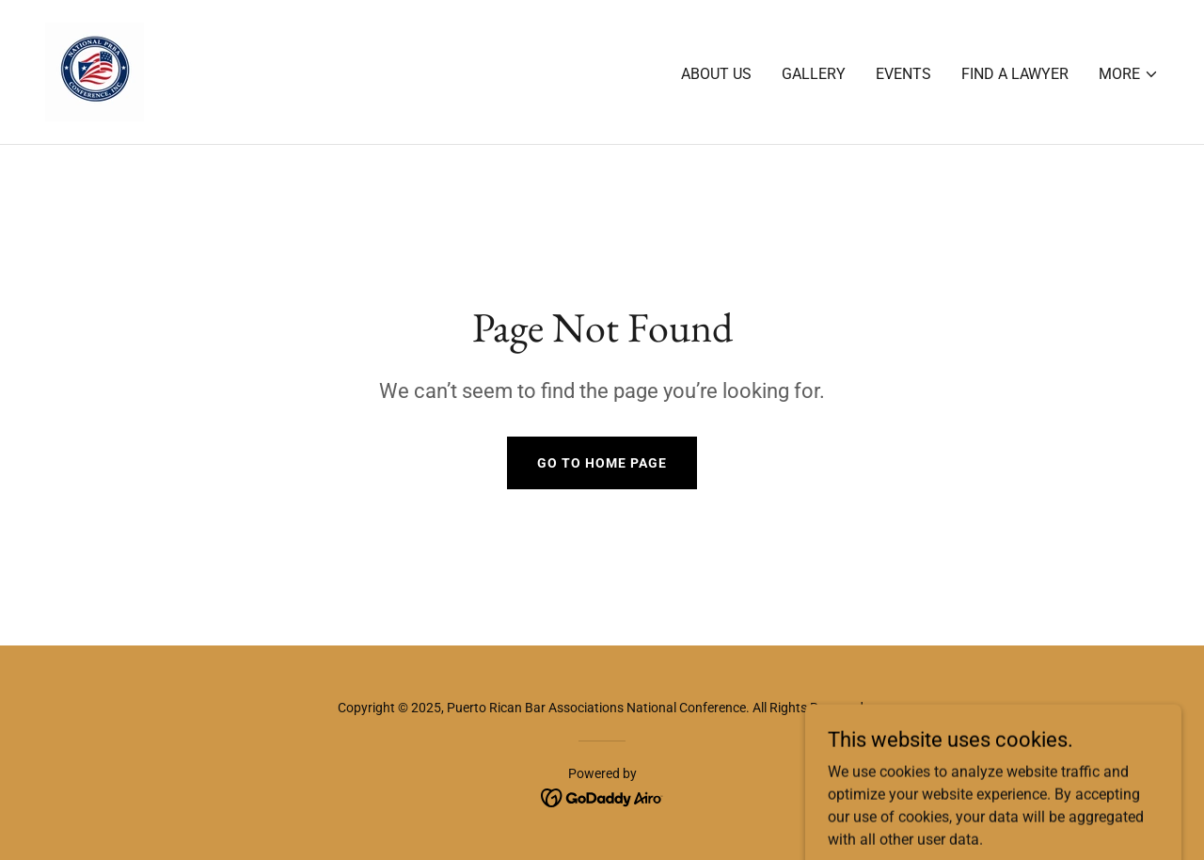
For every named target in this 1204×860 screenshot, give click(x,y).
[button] (1129, 74)
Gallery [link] (814, 74)
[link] (94, 71)
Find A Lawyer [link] (1015, 74)
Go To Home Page (602, 462)
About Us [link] (716, 74)
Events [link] (903, 74)
